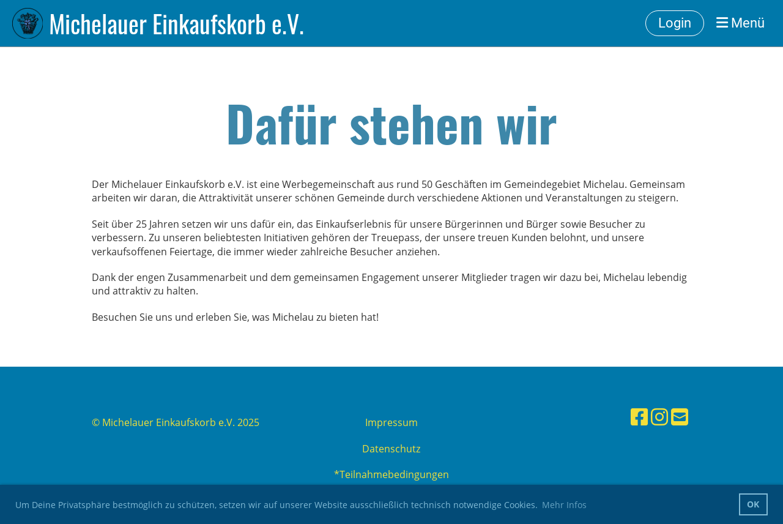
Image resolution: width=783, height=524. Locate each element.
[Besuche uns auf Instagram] (659, 416)
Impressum (391, 422)
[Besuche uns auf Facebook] (639, 416)
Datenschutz (391, 448)
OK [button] (753, 504)
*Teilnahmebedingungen (391, 474)
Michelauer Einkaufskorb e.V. (176, 23)
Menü (740, 23)
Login (674, 23)
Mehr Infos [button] (564, 505)
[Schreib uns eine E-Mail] (679, 416)
